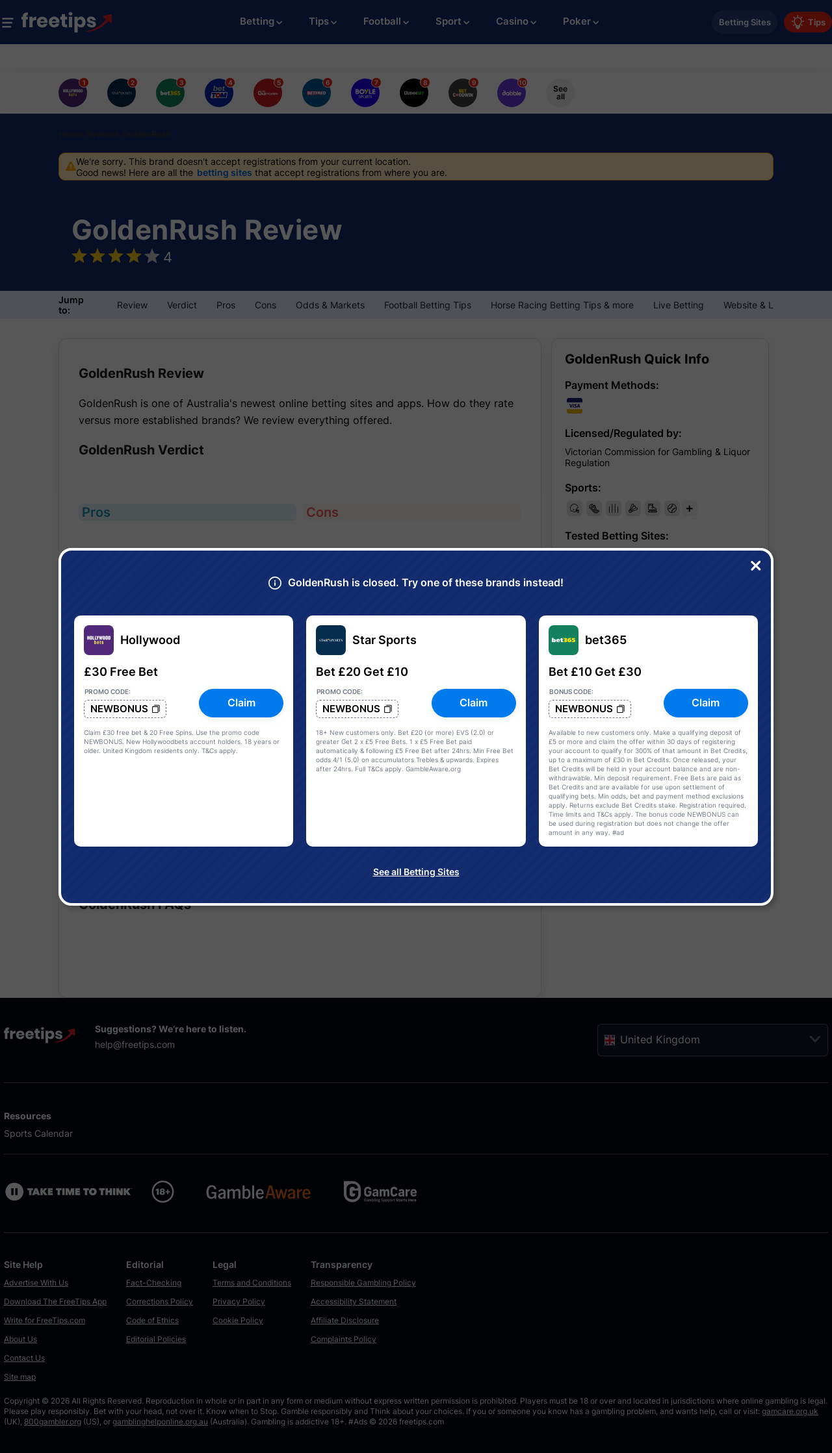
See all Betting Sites (416, 871)
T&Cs (209, 750)
